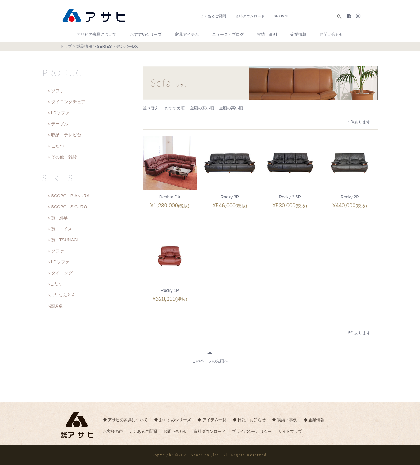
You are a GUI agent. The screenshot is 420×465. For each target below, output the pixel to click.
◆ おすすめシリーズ (173, 420)
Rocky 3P (230, 197)
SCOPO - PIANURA (70, 195)
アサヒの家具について (96, 34)
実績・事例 (267, 34)
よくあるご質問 (213, 16)
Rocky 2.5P (290, 197)
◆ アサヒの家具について (125, 420)
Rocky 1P (170, 290)
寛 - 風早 (59, 217)
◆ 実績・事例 (288, 420)
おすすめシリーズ (146, 34)
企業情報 (298, 34)
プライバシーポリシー (255, 432)
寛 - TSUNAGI (64, 239)
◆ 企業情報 (318, 420)
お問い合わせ (331, 34)
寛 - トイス (61, 228)
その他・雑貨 (64, 156)
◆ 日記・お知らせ (251, 420)
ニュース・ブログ (228, 34)
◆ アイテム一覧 (213, 420)
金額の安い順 (202, 108)
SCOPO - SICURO (69, 206)
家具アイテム (187, 34)
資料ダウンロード (250, 16)
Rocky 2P (350, 197)
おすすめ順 (175, 108)
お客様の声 (113, 432)
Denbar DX (169, 197)
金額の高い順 (231, 108)
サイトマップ (294, 432)
